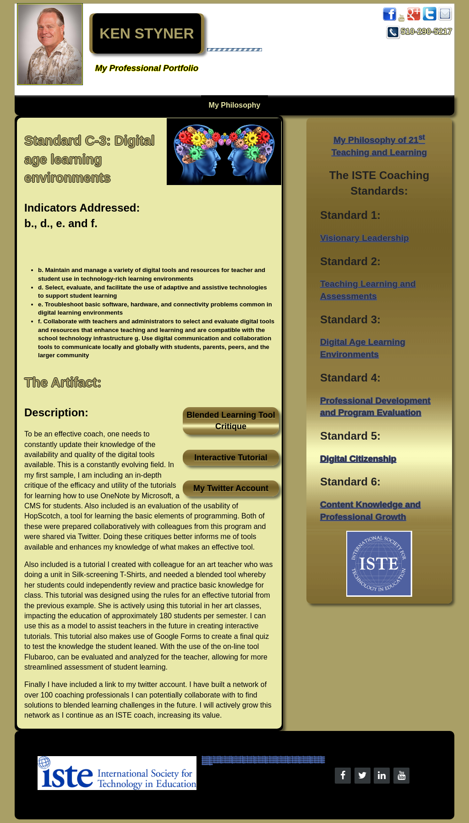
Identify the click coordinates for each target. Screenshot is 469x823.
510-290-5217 (419, 31)
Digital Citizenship (358, 458)
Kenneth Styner (207, 757)
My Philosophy (235, 105)
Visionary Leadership (364, 238)
